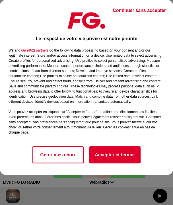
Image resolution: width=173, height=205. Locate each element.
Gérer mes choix (58, 154)
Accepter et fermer (115, 154)
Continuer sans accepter (139, 10)
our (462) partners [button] (34, 50)
